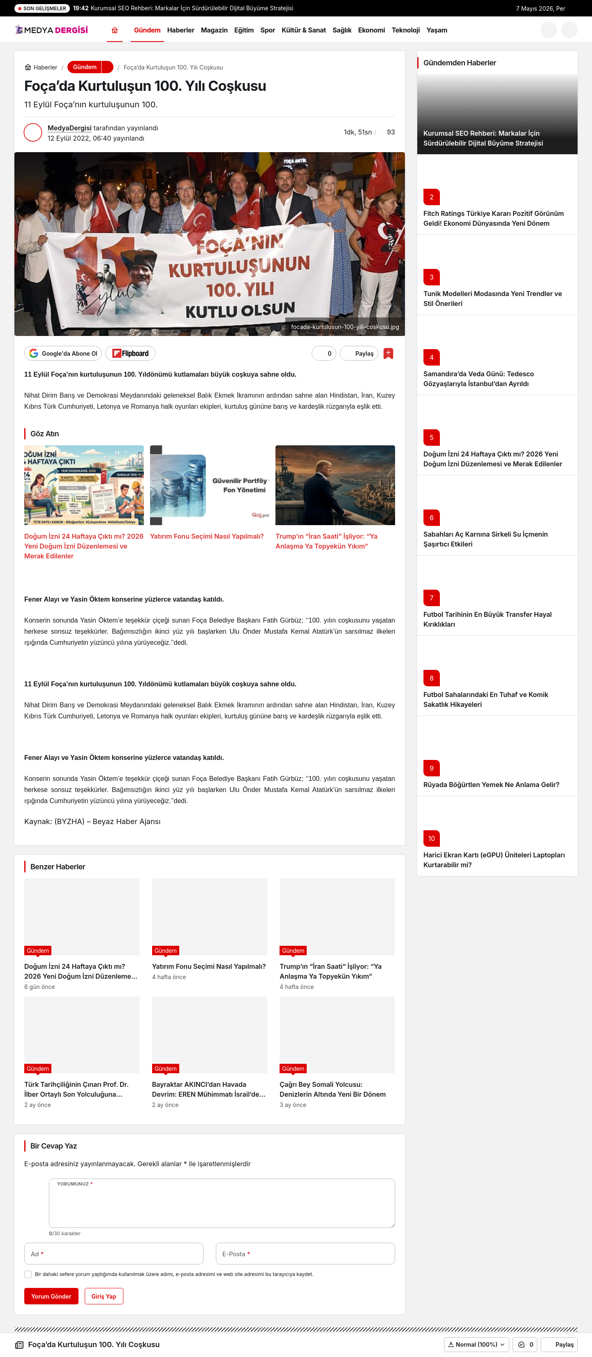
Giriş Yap (104, 1296)
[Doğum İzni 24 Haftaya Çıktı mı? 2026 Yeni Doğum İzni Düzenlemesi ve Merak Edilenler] (84, 503)
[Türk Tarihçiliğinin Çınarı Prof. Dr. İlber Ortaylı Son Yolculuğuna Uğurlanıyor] (82, 1052)
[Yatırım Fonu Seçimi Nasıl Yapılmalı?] (210, 503)
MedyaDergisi (70, 128)
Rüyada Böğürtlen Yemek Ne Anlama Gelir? (491, 784)
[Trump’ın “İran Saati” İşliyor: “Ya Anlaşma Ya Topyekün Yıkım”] (335, 503)
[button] (569, 30)
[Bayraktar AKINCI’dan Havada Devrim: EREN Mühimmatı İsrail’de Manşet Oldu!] (210, 1052)
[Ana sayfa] (114, 30)
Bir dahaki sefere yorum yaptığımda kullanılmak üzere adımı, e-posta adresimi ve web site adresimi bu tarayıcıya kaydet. (174, 1274)
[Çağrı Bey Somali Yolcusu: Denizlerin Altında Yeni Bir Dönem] (337, 1052)
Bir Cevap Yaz (53, 1146)
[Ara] (549, 30)
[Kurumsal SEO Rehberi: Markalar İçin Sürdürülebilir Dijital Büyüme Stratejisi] (497, 114)
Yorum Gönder (51, 1296)
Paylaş (559, 1345)
